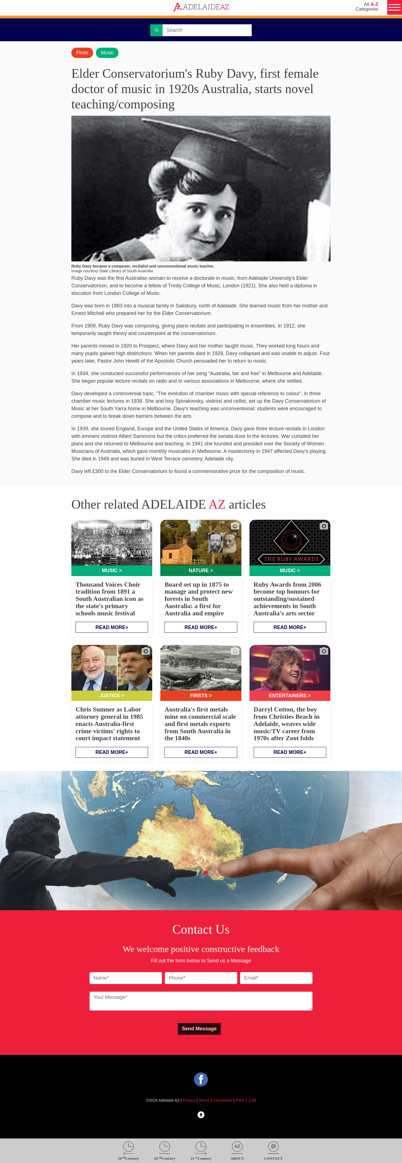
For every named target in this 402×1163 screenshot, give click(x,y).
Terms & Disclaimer (216, 1101)
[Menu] (394, 8)
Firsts (82, 52)
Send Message (199, 1029)
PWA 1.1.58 (246, 1101)
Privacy (189, 1101)
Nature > (200, 571)
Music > (111, 571)
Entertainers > (289, 696)
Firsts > (201, 696)
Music (108, 52)
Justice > (112, 696)
